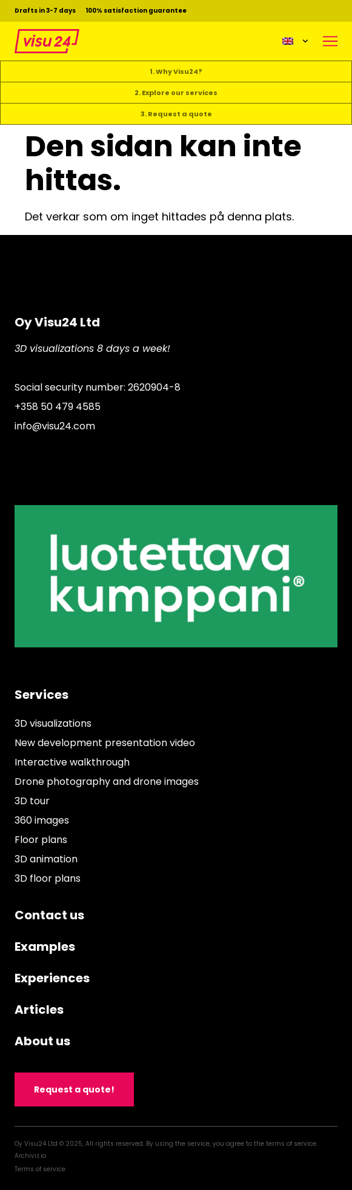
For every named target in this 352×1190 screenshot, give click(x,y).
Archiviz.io (30, 1155)
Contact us (49, 915)
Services (41, 694)
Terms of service (40, 1169)
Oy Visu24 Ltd (57, 322)
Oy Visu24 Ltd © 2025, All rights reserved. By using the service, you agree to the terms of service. (166, 1143)
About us (42, 1041)
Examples (45, 946)
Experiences (52, 978)
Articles (39, 1009)
